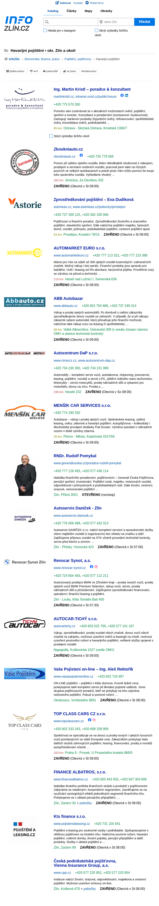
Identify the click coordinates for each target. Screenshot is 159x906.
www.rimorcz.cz (65, 360)
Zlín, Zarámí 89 (65, 847)
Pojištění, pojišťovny (78, 59)
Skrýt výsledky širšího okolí (111, 33)
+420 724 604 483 (67, 575)
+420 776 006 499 (67, 523)
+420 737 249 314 (123, 306)
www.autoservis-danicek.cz (73, 515)
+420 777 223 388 (134, 255)
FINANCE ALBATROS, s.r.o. (80, 772)
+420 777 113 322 (106, 255)
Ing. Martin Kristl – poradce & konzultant (92, 89)
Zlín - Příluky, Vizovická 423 (74, 547)
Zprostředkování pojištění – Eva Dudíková (94, 199)
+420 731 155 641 (107, 823)
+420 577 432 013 (95, 523)
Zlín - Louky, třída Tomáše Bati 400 (79, 599)
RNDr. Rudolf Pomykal (75, 456)
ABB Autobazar (68, 298)
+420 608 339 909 (95, 729)
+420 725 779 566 (100, 156)
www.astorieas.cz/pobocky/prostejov (99, 207)
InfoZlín (14, 59)
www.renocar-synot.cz (70, 568)
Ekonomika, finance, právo (42, 59)
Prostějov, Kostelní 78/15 (81, 234)
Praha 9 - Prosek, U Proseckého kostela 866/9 (98, 752)
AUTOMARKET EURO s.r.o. (79, 248)
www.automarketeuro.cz (71, 255)
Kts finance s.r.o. (70, 816)
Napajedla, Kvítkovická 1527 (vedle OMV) (84, 650)
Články (71, 11)
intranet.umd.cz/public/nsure (96, 96)
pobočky (86, 803)
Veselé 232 (72, 392)
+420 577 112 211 (95, 575)
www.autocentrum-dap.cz (96, 360)
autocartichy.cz (64, 626)
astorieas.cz (62, 207)
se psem (69, 71)
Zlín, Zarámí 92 (65, 803)
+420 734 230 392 (67, 368)
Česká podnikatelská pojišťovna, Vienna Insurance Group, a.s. (85, 863)
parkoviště (50, 71)
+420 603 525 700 (92, 626)
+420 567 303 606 (133, 779)
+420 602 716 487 (110, 676)
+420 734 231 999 (95, 368)
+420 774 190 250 (67, 412)
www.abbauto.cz (65, 306)
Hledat (144, 22)
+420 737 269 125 (67, 214)
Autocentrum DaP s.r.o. (76, 353)
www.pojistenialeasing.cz (72, 823)
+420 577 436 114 (95, 471)
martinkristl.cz (64, 96)
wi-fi (34, 71)
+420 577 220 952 (88, 872)
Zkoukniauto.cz (68, 149)
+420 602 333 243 (67, 729)
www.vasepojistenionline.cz (73, 676)
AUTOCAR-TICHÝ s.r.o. (75, 618)
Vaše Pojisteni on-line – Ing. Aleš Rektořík (93, 669)
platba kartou (15, 71)
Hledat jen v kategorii (61, 30)
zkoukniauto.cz (64, 156)
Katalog (52, 11)
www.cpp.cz (62, 872)
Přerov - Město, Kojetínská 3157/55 (89, 436)
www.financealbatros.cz (71, 779)
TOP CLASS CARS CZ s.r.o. (80, 713)
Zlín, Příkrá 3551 (66, 494)
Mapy (88, 11)
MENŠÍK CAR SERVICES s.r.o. (82, 405)
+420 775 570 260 (67, 104)
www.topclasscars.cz (69, 721)
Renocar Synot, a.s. (72, 560)
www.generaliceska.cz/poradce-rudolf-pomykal (87, 463)
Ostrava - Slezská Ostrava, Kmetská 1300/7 (95, 128)
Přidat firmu (94, 3)
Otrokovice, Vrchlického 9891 (75, 700)
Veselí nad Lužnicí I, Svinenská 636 (90, 279)
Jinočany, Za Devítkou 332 (84, 180)
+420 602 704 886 (95, 306)
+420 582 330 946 (95, 214)
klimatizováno (88, 71)
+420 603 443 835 (105, 779)
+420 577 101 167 (121, 626)
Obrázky (106, 11)
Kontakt (78, 3)
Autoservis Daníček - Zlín (78, 508)
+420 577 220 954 (116, 872)
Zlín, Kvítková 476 (67, 889)
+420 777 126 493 (67, 471)
